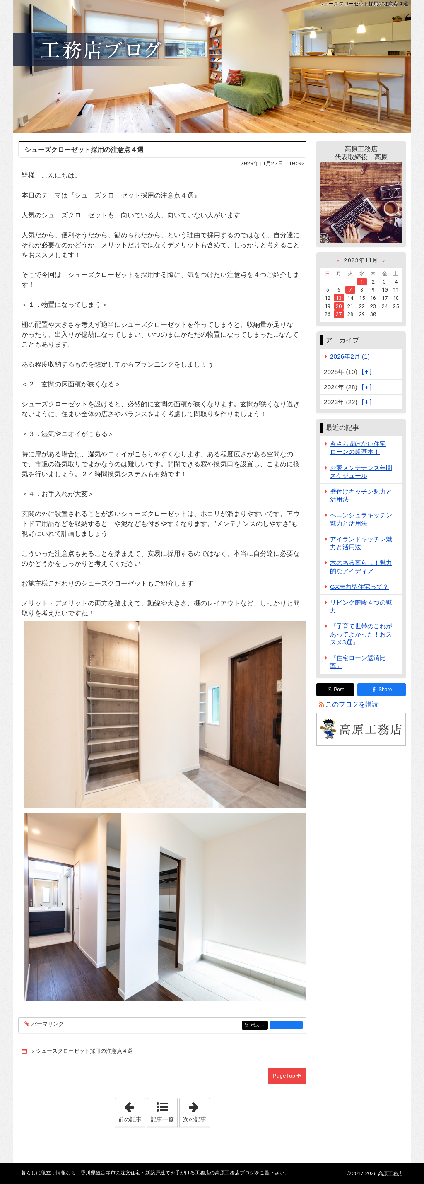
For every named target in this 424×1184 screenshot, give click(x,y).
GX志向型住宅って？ (359, 586)
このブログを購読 (351, 704)
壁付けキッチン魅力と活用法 (361, 495)
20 (339, 306)
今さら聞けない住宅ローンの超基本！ (358, 447)
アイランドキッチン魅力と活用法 (361, 542)
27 (339, 314)
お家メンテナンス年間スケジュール (361, 471)
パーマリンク (47, 1024)
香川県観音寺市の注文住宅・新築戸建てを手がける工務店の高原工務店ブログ (212, 66)
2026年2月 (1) (350, 356)
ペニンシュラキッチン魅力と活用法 (361, 518)
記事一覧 (162, 1119)
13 (339, 297)
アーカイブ (342, 340)
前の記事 (131, 1110)
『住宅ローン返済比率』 (358, 661)
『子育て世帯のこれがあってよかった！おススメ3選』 (361, 633)
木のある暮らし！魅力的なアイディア (361, 566)
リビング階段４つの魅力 (361, 606)
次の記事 (196, 1110)
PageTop (284, 1076)
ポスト (258, 1025)
